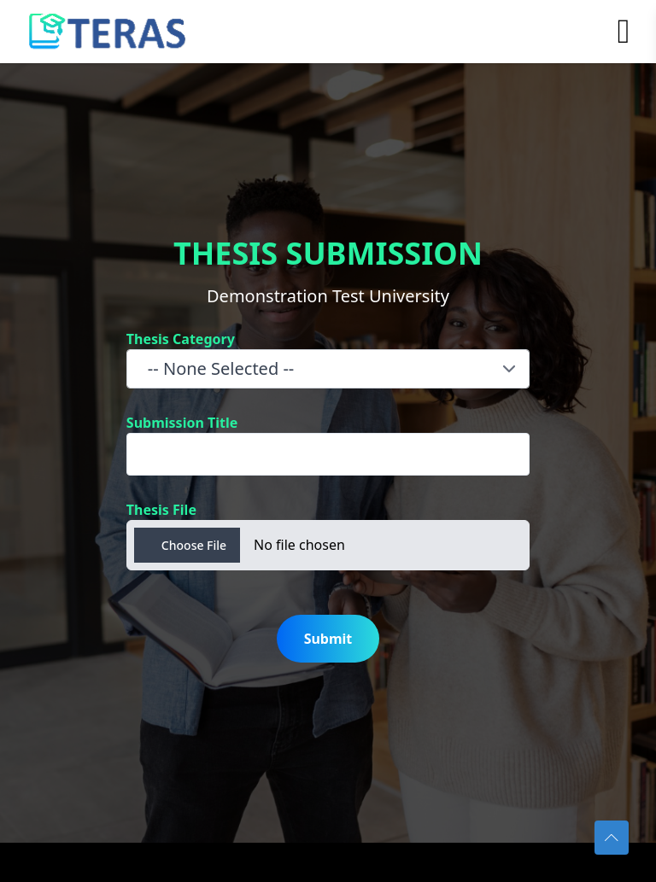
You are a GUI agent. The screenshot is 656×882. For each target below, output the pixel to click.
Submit (328, 638)
